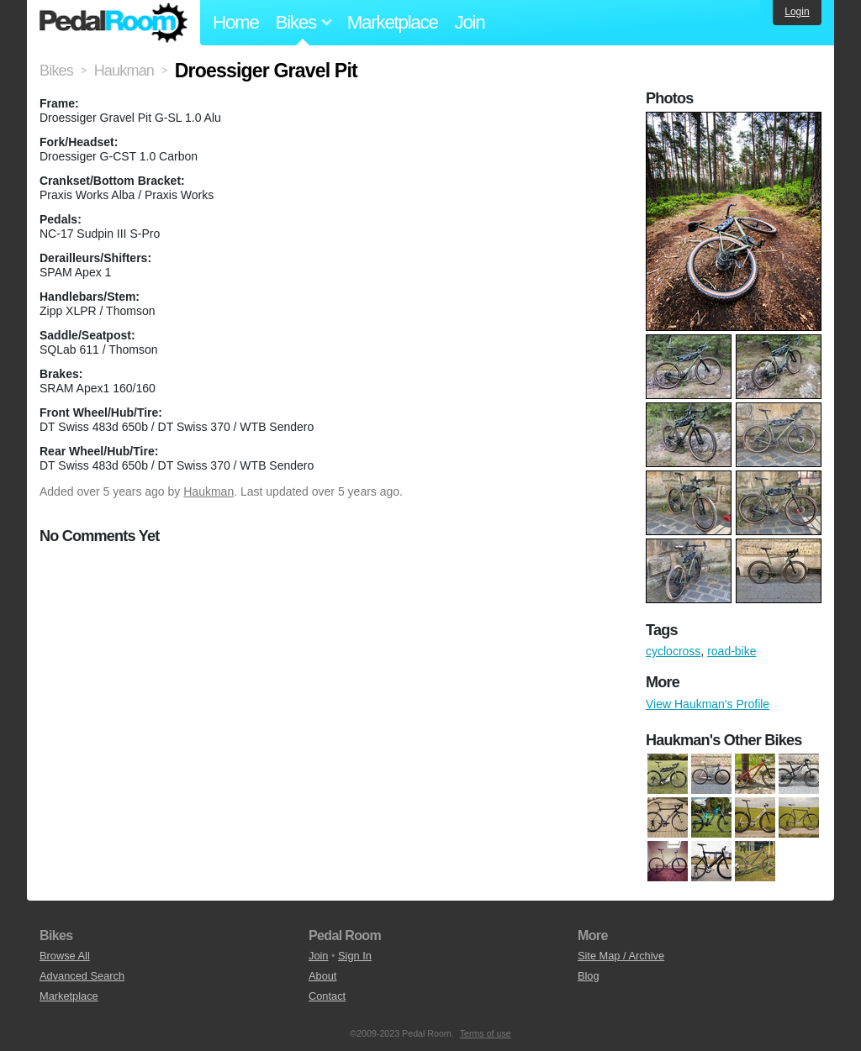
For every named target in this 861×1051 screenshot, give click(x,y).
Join (470, 22)
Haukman (208, 491)
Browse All (65, 955)
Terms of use (485, 1033)
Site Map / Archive (621, 955)
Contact (327, 996)
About (322, 976)
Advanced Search (82, 976)
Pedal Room (114, 23)
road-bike (731, 651)
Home (236, 22)
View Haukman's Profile (707, 704)
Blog (589, 976)
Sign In (355, 955)
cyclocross (673, 651)
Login (796, 12)
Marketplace (392, 22)
